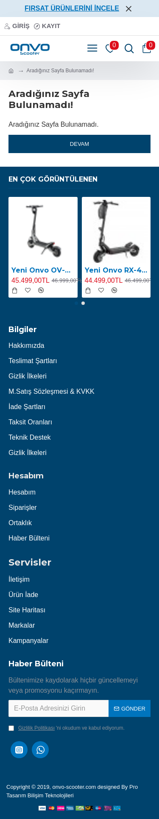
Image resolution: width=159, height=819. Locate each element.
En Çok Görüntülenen (53, 179)
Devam (79, 144)
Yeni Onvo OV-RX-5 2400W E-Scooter (43, 270)
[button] (76, 303)
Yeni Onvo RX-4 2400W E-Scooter (116, 270)
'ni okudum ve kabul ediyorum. (66, 728)
